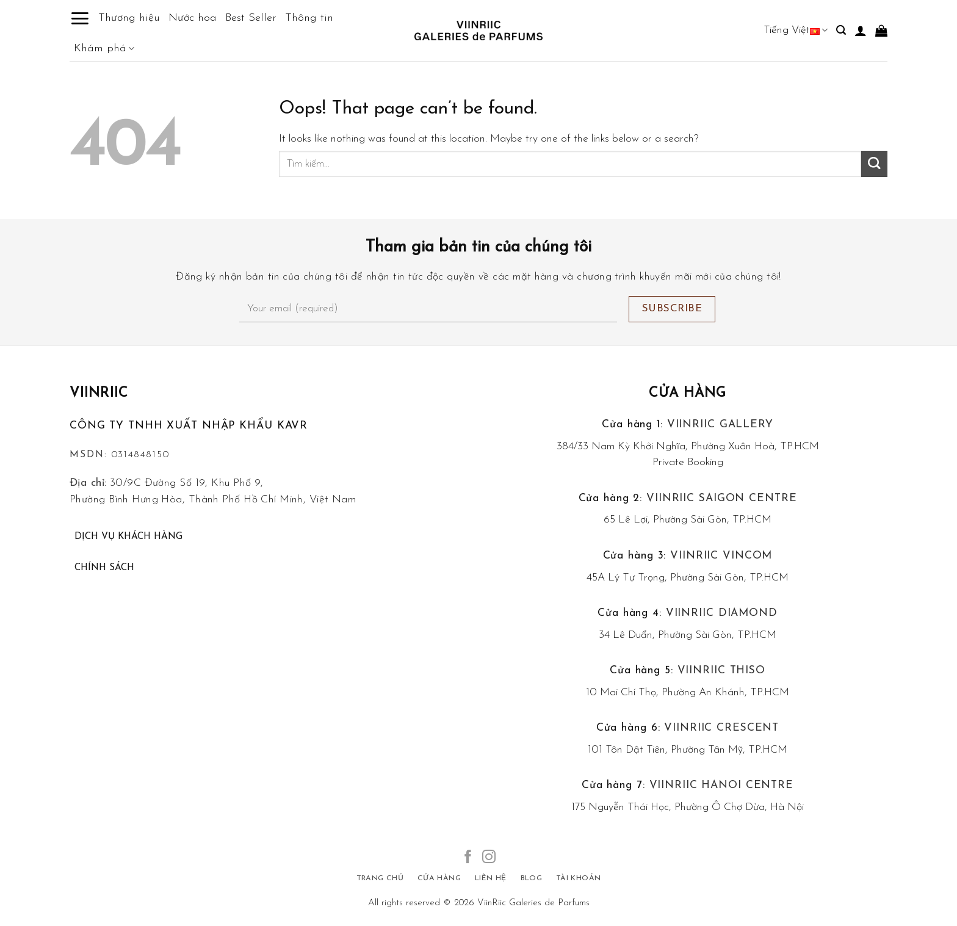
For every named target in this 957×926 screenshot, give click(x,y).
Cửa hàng (688, 393)
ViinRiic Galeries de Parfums (533, 903)
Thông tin (309, 18)
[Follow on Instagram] (489, 858)
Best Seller (250, 18)
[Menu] (80, 18)
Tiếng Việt (796, 30)
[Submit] (874, 164)
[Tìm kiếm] (841, 30)
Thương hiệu (129, 18)
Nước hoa (192, 18)
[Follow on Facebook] (468, 858)
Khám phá (104, 49)
